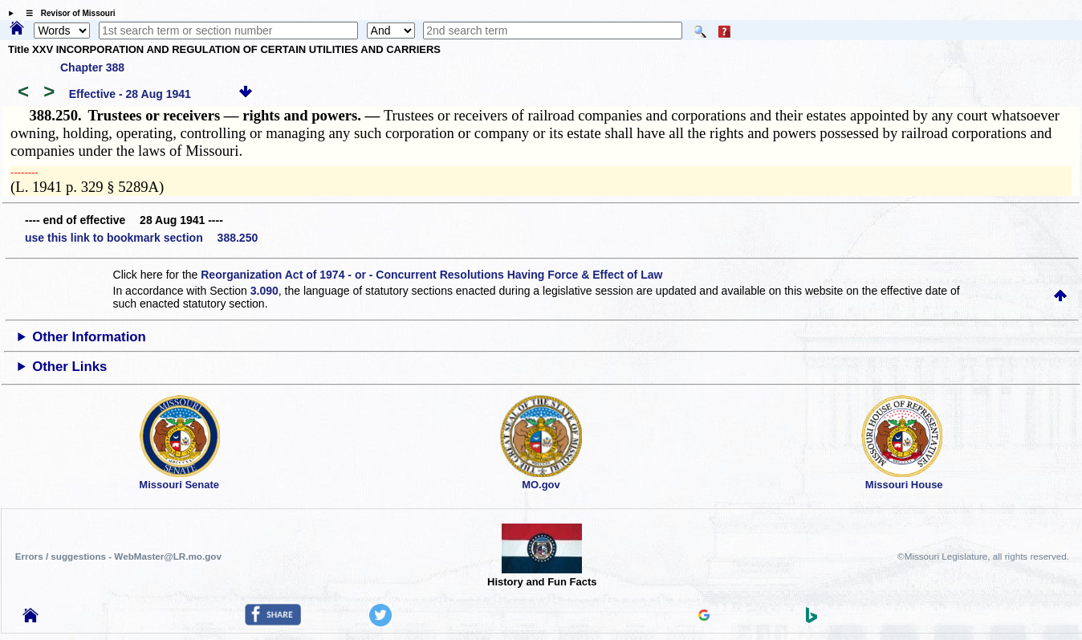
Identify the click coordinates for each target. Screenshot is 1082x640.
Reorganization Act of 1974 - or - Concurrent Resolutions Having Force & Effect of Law (431, 274)
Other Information (89, 336)
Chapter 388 (92, 67)
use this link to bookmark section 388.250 (141, 237)
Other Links (69, 366)
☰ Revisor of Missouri (67, 13)
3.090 (264, 290)
